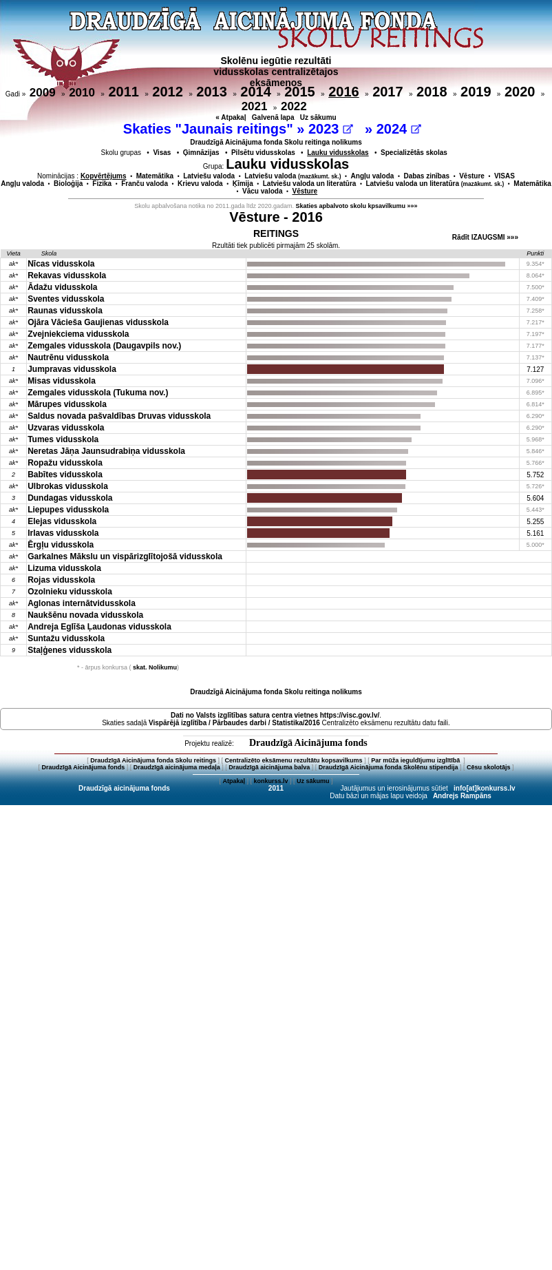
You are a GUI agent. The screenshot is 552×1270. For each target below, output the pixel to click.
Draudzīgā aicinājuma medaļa (177, 767)
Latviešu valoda (209, 176)
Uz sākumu (318, 117)
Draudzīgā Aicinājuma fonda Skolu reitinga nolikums (276, 142)
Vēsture (472, 176)
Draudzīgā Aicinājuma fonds (308, 743)
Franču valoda (144, 183)
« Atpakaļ (230, 117)
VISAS (504, 176)
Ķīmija (243, 183)
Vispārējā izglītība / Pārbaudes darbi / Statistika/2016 (234, 723)
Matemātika (154, 176)
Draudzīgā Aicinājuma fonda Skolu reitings (153, 760)
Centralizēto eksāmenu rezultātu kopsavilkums (294, 760)
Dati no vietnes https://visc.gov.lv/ (275, 715)
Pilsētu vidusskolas (263, 152)
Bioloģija (68, 183)
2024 (398, 128)
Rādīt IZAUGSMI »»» (485, 237)
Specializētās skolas (414, 152)
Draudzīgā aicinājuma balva (269, 767)
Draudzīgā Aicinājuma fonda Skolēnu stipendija (388, 767)
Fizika (102, 183)
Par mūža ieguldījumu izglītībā (416, 760)
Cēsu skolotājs (489, 767)
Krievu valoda (200, 183)
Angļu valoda (372, 176)
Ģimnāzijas (201, 152)
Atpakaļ (233, 781)
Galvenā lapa (273, 117)
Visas (162, 152)
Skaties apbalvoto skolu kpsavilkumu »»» (357, 205)
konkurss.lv (270, 781)
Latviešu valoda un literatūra (310, 183)
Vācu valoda (262, 191)
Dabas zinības (426, 176)
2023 (330, 128)
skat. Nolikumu (155, 667)
